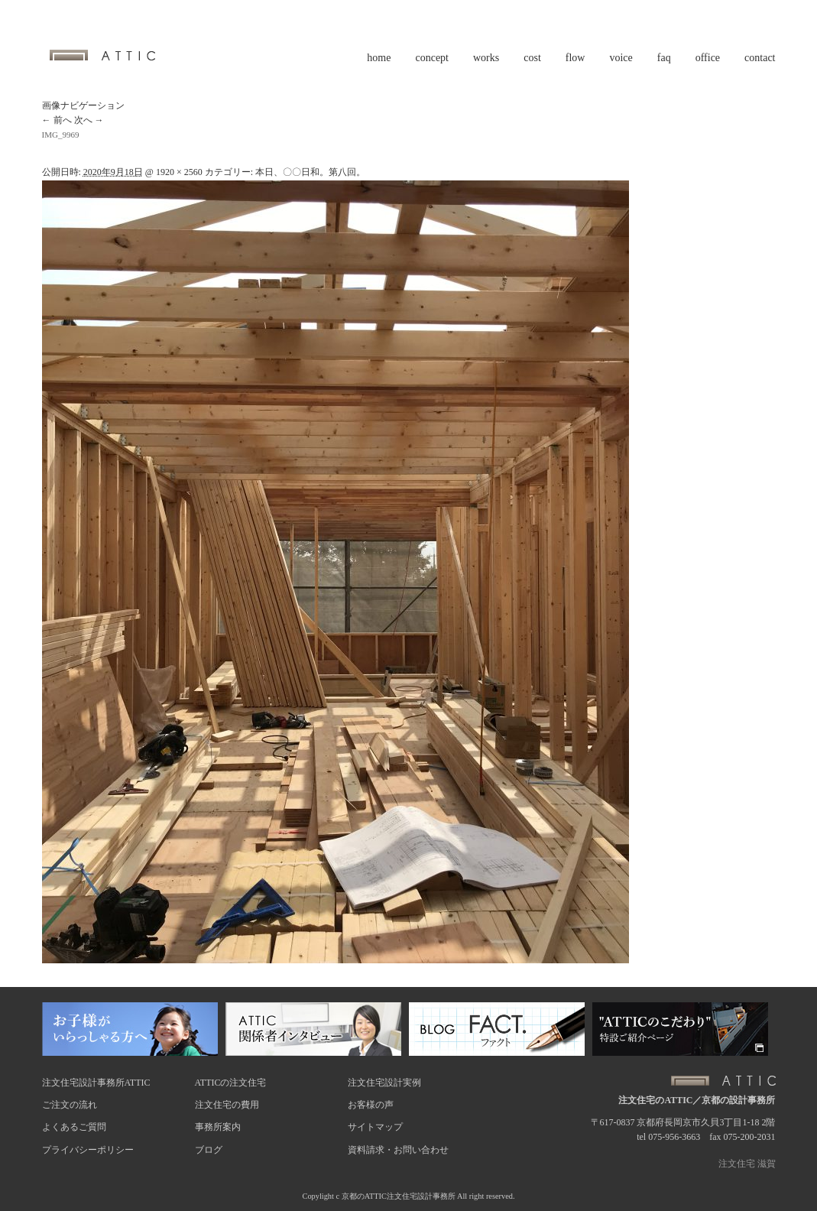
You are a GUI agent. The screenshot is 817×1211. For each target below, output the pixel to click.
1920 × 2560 (179, 172)
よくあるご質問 (74, 1127)
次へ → (89, 120)
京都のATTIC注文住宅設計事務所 (399, 1196)
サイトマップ (375, 1127)
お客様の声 (371, 1104)
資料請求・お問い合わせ (398, 1149)
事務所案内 (218, 1127)
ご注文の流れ (69, 1104)
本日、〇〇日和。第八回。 (310, 172)
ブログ (208, 1149)
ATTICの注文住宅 (231, 1082)
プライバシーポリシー (88, 1149)
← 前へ (57, 120)
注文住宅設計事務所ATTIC (96, 1082)
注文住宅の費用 (227, 1104)
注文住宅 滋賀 (747, 1163)
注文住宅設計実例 (384, 1082)
